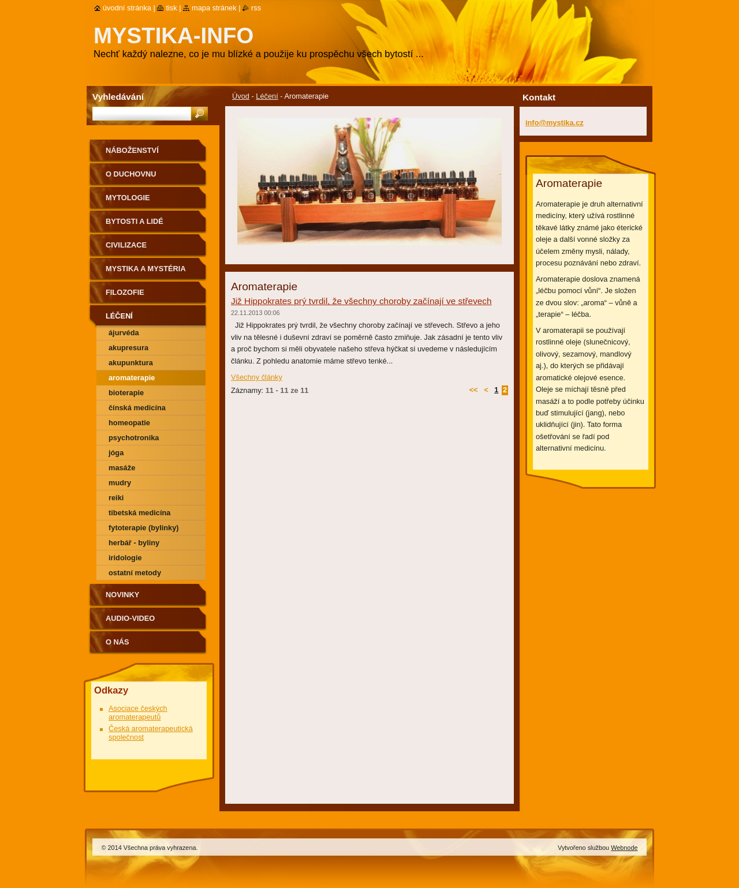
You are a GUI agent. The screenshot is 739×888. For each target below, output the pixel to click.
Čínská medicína (137, 407)
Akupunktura (131, 362)
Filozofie (125, 292)
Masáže (122, 467)
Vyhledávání (118, 97)
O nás (117, 642)
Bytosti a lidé (134, 221)
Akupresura (128, 347)
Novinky (122, 594)
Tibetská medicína (139, 512)
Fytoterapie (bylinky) (144, 527)
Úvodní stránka (127, 7)
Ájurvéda (124, 332)
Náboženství (132, 150)
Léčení (267, 96)
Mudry (120, 482)
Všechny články (256, 377)
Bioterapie (126, 392)
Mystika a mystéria (146, 268)
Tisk (171, 7)
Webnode (624, 847)
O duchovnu (131, 174)
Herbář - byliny (134, 542)
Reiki (116, 497)
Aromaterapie (132, 377)
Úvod (240, 96)
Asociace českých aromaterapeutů (138, 712)
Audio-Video (130, 618)
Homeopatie (129, 422)
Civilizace (126, 245)
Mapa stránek (214, 7)
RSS (256, 7)
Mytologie (128, 197)
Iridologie (125, 557)
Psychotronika (134, 437)
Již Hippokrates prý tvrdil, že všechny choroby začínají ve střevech (361, 301)
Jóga (116, 452)
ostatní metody (135, 572)
